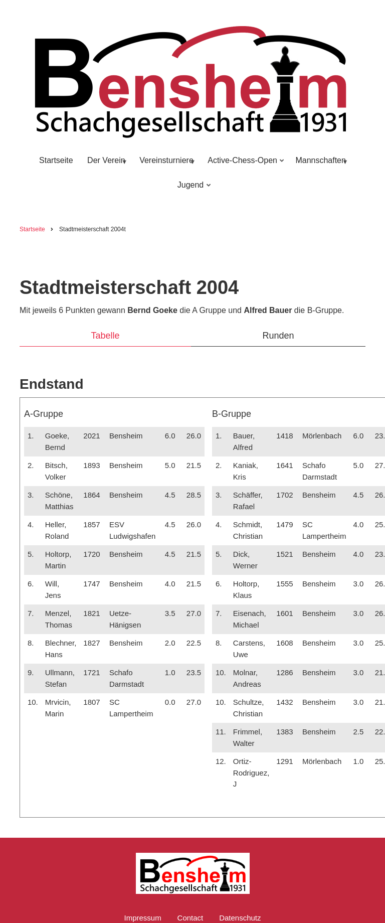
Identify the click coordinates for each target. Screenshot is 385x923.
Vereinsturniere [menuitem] (165, 165)
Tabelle (105, 336)
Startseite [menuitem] (56, 160)
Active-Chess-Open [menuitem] (244, 165)
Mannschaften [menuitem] (319, 165)
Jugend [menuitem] (192, 189)
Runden (278, 336)
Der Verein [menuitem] (105, 165)
